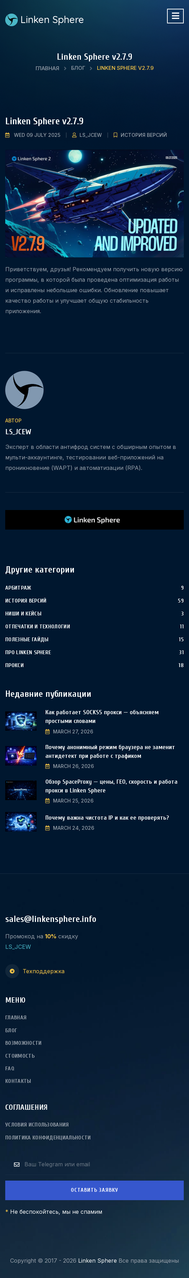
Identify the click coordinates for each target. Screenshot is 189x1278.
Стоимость (20, 1056)
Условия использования (37, 1125)
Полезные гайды (26, 639)
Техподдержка (44, 971)
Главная (47, 68)
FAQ (9, 1068)
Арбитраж (18, 588)
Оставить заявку (94, 1190)
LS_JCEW (91, 135)
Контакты (18, 1081)
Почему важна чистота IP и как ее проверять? (107, 817)
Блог (78, 68)
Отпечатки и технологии (37, 626)
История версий (144, 135)
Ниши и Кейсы (23, 614)
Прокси (14, 665)
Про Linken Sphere (28, 652)
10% (50, 936)
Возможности (23, 1043)
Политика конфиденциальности (48, 1138)
